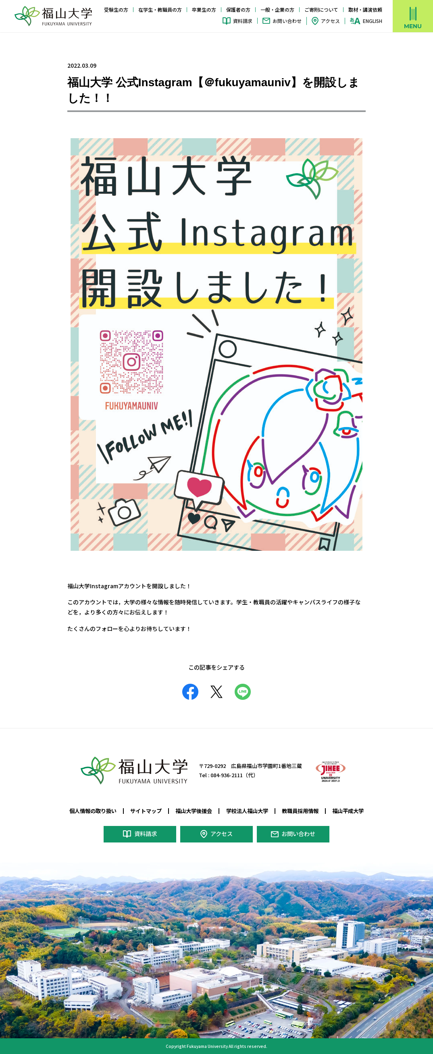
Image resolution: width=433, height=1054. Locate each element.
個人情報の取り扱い (93, 811)
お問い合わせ (287, 21)
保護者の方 (238, 9)
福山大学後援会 (193, 811)
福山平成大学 (348, 811)
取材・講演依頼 (365, 9)
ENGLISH (372, 21)
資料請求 (242, 20)
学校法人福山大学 (247, 811)
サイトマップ (146, 811)
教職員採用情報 (300, 811)
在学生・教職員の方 (160, 9)
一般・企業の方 (277, 9)
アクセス (330, 20)
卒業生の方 (204, 9)
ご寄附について (321, 9)
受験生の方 (116, 9)
